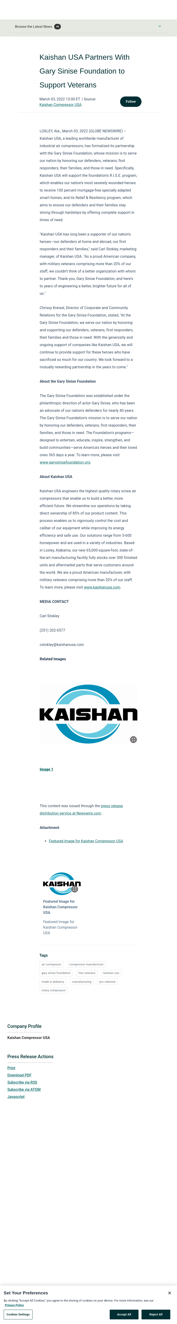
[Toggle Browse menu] (160, 26)
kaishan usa (111, 973)
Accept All (124, 1317)
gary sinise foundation (56, 973)
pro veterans (107, 981)
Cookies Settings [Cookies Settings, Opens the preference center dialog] (18, 1317)
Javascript (15, 1097)
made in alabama (52, 981)
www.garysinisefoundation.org (65, 462)
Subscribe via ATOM (24, 1089)
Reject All (155, 1317)
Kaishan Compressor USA (60, 104)
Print (11, 1068)
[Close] (170, 1295)
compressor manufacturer (86, 964)
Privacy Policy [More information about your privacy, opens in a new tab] (14, 1307)
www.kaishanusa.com (102, 587)
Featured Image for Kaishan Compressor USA (86, 841)
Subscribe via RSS (22, 1082)
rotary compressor (53, 990)
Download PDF (19, 1075)
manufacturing (81, 981)
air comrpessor (51, 964)
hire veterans (87, 973)
